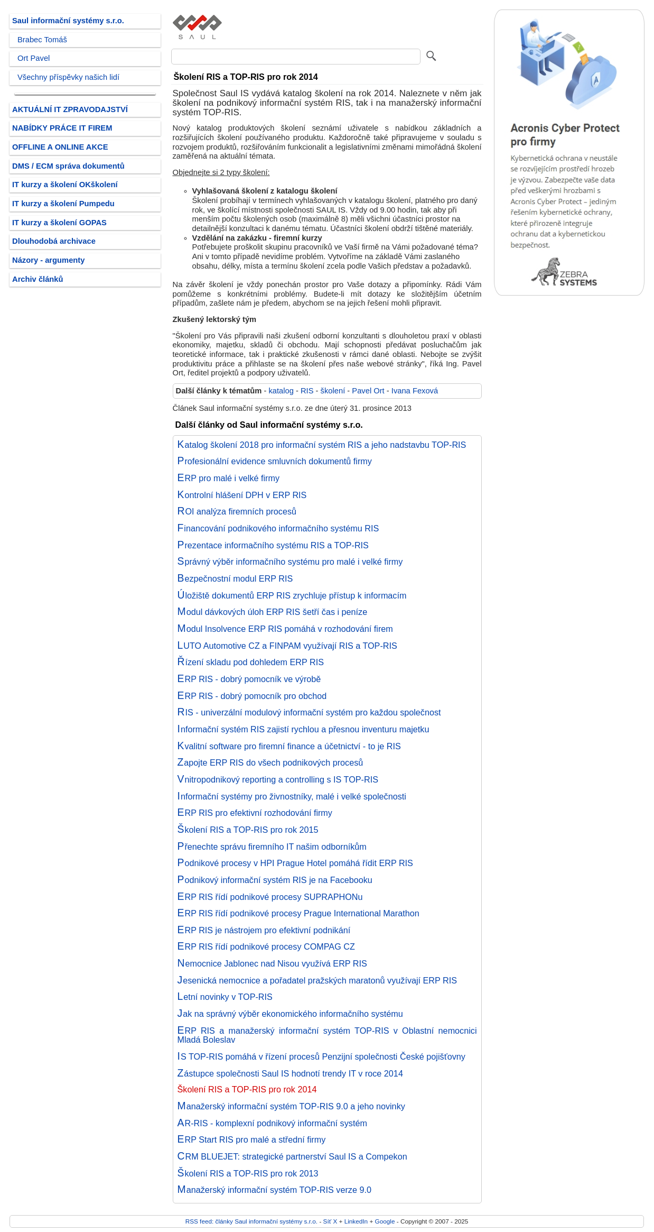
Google (385, 1221)
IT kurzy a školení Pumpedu (63, 203)
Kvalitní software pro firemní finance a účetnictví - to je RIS (289, 746)
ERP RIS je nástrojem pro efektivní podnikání (264, 930)
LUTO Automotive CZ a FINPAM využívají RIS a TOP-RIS (287, 645)
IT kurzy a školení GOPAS (59, 222)
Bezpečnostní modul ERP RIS (235, 578)
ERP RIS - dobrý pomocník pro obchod (252, 696)
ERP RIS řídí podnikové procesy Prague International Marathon (298, 913)
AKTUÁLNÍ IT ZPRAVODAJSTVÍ (70, 109)
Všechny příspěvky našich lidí (68, 77)
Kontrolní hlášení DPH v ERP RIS (242, 495)
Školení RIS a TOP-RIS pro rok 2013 (248, 1173)
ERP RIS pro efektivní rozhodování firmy (254, 812)
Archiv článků (37, 279)
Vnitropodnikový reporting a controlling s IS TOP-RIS (277, 779)
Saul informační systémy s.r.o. (68, 20)
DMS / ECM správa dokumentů (68, 166)
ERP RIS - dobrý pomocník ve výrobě (249, 679)
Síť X (330, 1221)
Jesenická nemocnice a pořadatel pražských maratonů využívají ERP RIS (317, 980)
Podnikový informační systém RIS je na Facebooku (274, 880)
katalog (280, 391)
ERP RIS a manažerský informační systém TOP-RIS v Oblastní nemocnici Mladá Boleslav (327, 1035)
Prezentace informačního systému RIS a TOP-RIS (273, 545)
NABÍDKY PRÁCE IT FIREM (62, 128)
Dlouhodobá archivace (54, 241)
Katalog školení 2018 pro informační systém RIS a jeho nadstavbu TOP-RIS (321, 444)
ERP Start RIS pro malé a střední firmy (251, 1139)
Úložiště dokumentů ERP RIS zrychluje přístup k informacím (292, 595)
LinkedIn (356, 1221)
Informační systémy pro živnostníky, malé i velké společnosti (291, 796)
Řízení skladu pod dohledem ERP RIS (250, 662)
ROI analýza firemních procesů (237, 511)
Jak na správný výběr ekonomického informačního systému (290, 1013)
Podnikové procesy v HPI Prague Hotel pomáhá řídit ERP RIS (295, 863)
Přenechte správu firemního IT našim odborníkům (272, 846)
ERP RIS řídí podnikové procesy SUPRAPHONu (270, 897)
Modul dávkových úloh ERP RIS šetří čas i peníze (272, 612)
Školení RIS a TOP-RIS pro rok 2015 (248, 829)
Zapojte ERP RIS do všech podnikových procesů (270, 762)
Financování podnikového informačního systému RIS (278, 528)
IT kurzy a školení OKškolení (65, 184)
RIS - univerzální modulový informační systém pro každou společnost (309, 712)
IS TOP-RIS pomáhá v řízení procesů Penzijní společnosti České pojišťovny (321, 1056)
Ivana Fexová (414, 391)
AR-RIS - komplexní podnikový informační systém (272, 1123)
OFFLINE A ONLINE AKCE (60, 147)
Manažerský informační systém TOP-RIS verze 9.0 (274, 1189)
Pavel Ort (368, 391)
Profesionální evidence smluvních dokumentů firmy (274, 461)
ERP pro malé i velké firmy (228, 478)
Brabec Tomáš (42, 39)
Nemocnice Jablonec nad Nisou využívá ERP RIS (272, 963)
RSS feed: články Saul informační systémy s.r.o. (251, 1221)
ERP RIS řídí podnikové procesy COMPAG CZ (266, 946)
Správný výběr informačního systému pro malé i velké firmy (290, 561)
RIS (307, 391)
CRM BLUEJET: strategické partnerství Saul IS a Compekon (292, 1156)
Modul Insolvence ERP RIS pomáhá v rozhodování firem (285, 628)
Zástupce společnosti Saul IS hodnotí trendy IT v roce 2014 (290, 1073)
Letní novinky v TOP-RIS (225, 996)
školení (333, 391)
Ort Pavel (33, 58)
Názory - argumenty (48, 260)
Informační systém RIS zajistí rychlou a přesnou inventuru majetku (303, 729)
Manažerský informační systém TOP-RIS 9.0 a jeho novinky (291, 1106)
